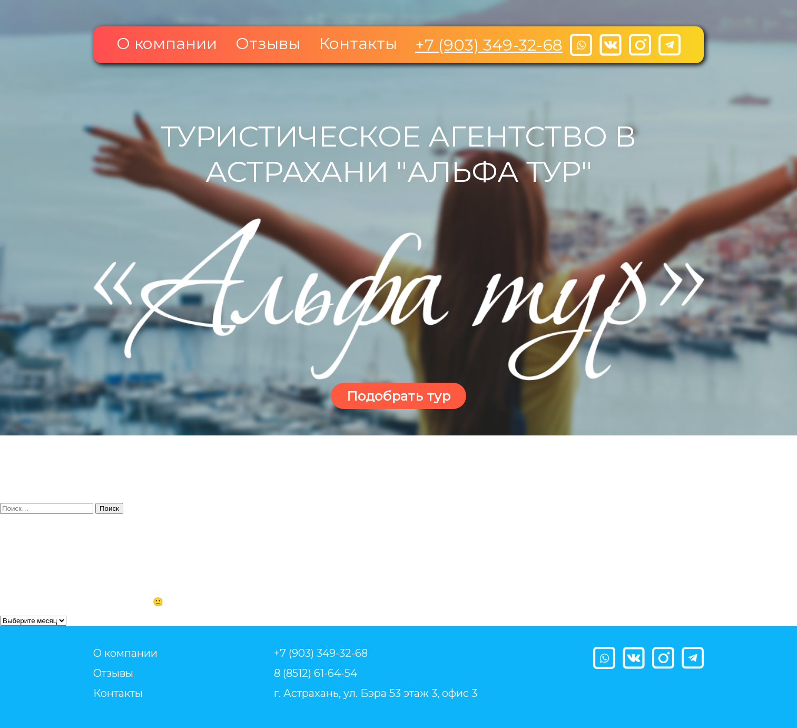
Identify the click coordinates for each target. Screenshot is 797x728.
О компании (166, 43)
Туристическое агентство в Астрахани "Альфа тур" (398, 154)
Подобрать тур (398, 396)
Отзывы (267, 43)
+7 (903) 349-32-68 (489, 45)
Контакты (358, 43)
